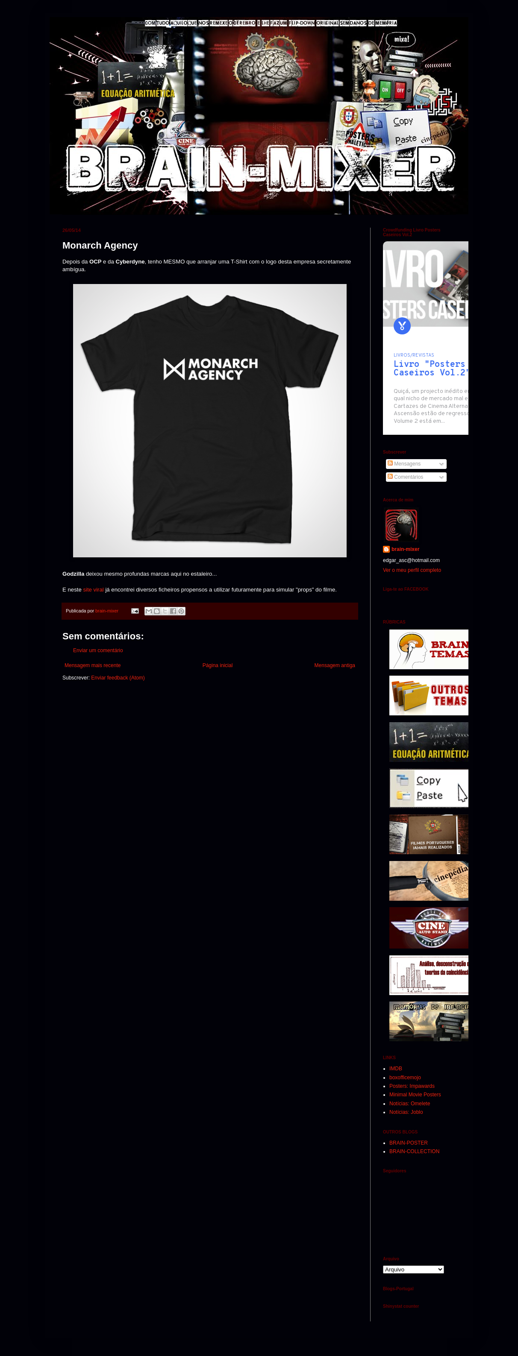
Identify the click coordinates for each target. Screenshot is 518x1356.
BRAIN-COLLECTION (414, 1151)
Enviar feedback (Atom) (117, 678)
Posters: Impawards (412, 1086)
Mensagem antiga (335, 665)
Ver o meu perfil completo (412, 570)
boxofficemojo (405, 1078)
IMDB (395, 1069)
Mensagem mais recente (93, 665)
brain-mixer (405, 549)
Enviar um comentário (98, 650)
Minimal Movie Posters (415, 1095)
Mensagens (404, 464)
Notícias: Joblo (406, 1112)
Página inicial (218, 665)
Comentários (405, 477)
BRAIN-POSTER (408, 1143)
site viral (93, 589)
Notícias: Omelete (409, 1104)
